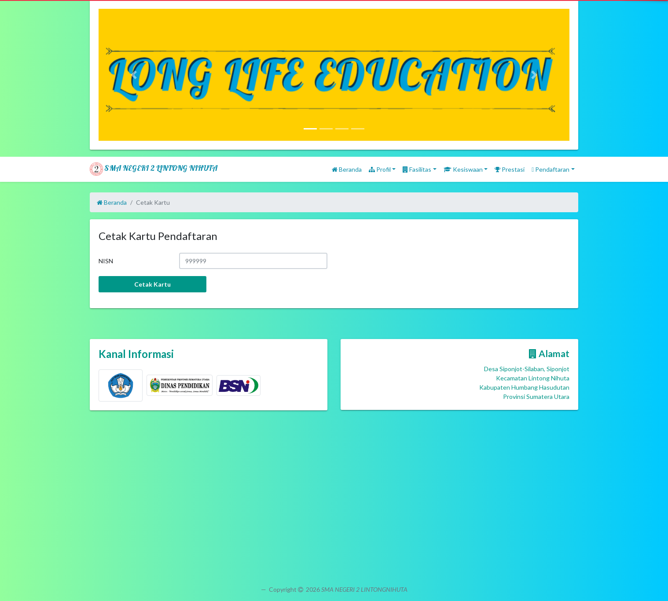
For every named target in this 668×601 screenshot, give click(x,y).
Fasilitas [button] (417, 169)
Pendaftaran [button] (550, 169)
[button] (134, 75)
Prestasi (510, 169)
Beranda (347, 169)
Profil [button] (380, 169)
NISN (106, 261)
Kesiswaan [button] (463, 169)
